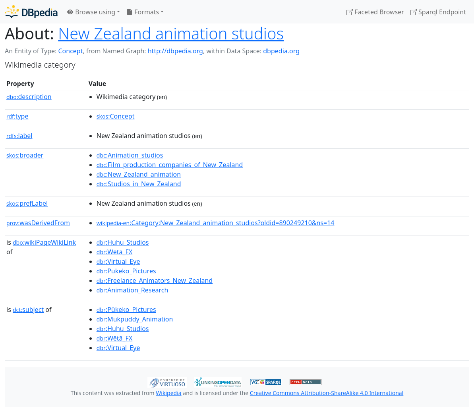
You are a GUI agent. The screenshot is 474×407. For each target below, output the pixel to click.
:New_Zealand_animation (139, 174)
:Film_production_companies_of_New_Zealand (170, 164)
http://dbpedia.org (175, 51)
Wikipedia (168, 393)
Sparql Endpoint (438, 12)
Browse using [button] (91, 12)
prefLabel (27, 203)
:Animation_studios (130, 155)
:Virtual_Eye (118, 261)
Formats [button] (142, 12)
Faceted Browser (375, 12)
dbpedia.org (281, 51)
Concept (70, 51)
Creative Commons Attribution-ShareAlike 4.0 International (326, 393)
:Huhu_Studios (123, 242)
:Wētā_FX (114, 251)
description (29, 96)
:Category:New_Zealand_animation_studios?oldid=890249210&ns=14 (216, 222)
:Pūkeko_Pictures (126, 309)
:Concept (116, 116)
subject (28, 309)
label (19, 135)
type (17, 116)
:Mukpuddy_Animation (135, 319)
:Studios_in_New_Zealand (139, 183)
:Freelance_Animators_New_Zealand (155, 280)
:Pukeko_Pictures (126, 271)
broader (24, 155)
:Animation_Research (132, 290)
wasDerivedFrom (38, 222)
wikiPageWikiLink (44, 242)
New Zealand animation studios (171, 33)
